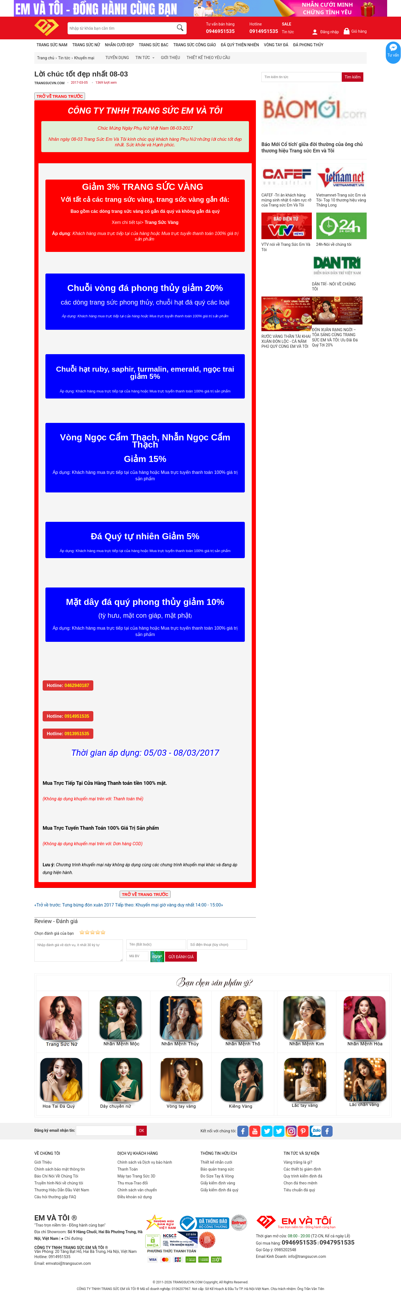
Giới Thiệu (43, 1162)
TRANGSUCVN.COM (49, 83)
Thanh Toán (127, 1169)
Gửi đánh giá (181, 957)
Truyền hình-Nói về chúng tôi (58, 1183)
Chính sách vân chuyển (137, 1190)
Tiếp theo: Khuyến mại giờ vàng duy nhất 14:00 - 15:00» (169, 905)
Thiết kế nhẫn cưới (216, 1162)
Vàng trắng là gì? (298, 1162)
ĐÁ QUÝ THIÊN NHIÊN (240, 45)
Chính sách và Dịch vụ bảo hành (144, 1162)
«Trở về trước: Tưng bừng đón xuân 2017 (74, 905)
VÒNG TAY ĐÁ (276, 45)
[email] (105, 1131)
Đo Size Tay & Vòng (217, 1176)
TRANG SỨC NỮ (86, 45)
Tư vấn (393, 55)
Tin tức (288, 32)
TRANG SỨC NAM (52, 45)
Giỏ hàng (355, 31)
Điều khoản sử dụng (134, 1197)
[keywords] (118, 28)
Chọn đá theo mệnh (300, 1183)
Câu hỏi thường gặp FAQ (55, 1197)
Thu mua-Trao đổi (132, 1183)
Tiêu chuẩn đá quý (299, 1190)
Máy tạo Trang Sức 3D (136, 1176)
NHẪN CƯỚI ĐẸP (119, 45)
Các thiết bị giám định (302, 1169)
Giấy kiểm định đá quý (219, 1190)
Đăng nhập (325, 32)
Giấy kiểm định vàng (217, 1183)
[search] (181, 28)
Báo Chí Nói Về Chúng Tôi (56, 1176)
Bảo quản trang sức (217, 1169)
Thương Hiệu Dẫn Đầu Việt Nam (61, 1190)
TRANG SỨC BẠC (153, 45)
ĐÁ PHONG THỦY (308, 45)
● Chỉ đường (71, 1238)
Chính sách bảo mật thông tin (59, 1169)
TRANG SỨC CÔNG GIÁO (194, 45)
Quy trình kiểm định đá (303, 1176)
